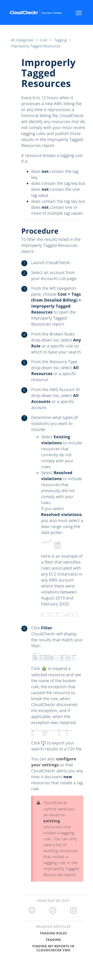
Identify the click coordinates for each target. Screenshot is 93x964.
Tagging (61, 40)
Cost (44, 40)
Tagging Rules (53, 933)
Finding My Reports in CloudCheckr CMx (53, 948)
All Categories (22, 40)
